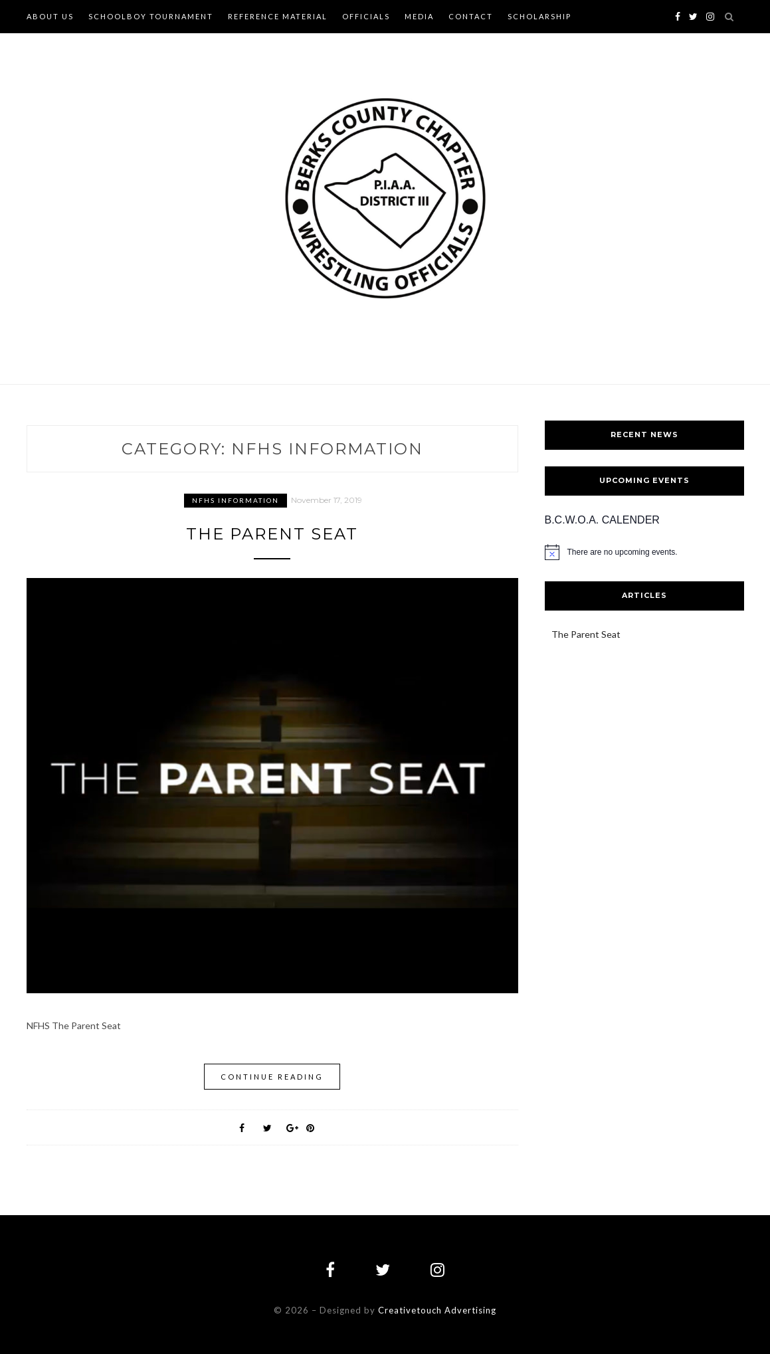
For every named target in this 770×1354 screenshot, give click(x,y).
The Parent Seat (272, 533)
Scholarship (539, 16)
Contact (470, 16)
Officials (366, 16)
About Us (50, 16)
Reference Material (278, 16)
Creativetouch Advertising (437, 1310)
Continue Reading (272, 1076)
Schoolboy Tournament (150, 16)
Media (419, 16)
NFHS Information (235, 500)
